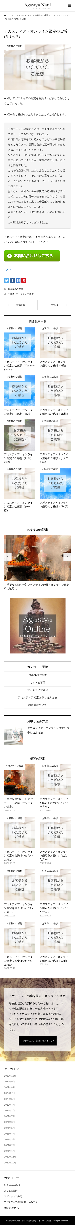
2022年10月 (10, 1076)
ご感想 (11, 294)
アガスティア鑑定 (25, 294)
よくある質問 (37, 682)
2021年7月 (9, 1116)
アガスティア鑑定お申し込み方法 (37, 697)
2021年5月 (9, 1128)
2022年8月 (9, 1087)
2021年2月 (9, 1145)
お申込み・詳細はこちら (37, 1040)
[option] (37, 562)
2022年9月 (9, 1081)
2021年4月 (9, 1133)
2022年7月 (9, 1093)
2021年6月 (9, 1122)
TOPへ (8, 269)
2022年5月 (9, 1099)
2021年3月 (9, 1139)
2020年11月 (10, 1162)
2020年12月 (10, 1156)
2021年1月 (9, 1151)
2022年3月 (9, 1110)
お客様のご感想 (15, 289)
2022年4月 (9, 1105)
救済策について (37, 704)
